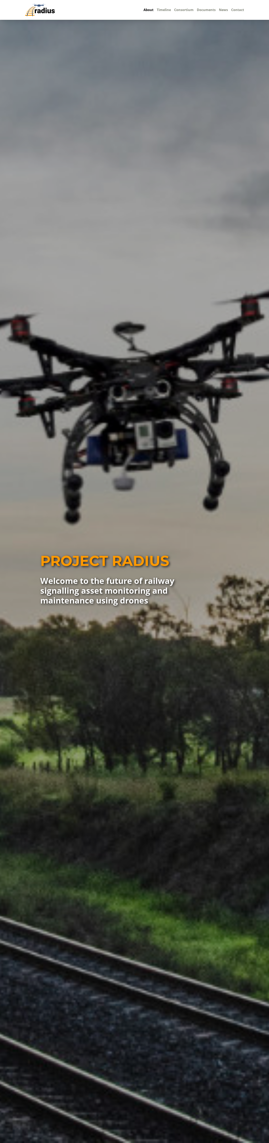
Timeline (164, 10)
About (148, 10)
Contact (237, 10)
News (223, 10)
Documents (206, 10)
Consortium (184, 10)
